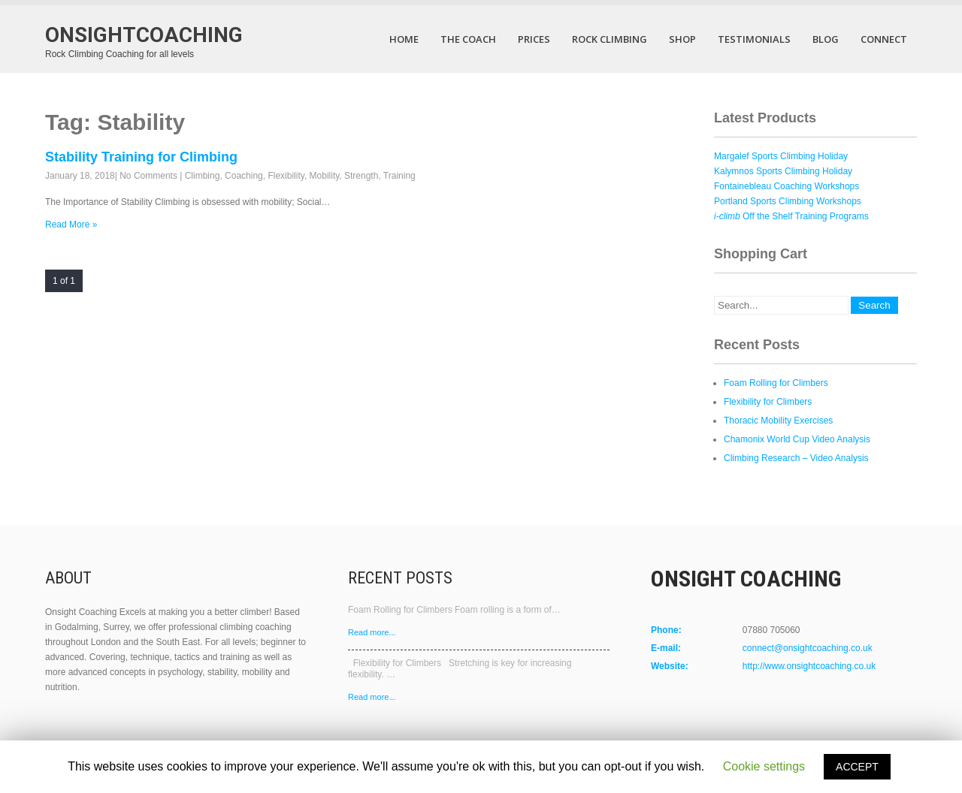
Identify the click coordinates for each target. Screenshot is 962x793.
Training (399, 175)
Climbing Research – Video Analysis (796, 458)
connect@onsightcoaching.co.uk (808, 648)
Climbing (202, 175)
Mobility (325, 175)
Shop (682, 39)
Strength (361, 175)
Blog (825, 39)
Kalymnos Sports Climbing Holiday (783, 171)
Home (404, 39)
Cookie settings (764, 766)
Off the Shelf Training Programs (791, 216)
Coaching (244, 175)
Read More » (71, 224)
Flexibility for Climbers (768, 401)
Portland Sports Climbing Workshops (787, 201)
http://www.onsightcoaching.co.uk (809, 666)
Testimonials (754, 39)
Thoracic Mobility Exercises (778, 420)
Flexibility (286, 175)
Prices (534, 39)
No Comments (148, 175)
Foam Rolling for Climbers (776, 383)
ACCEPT (857, 767)
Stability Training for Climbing (141, 156)
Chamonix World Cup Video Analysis (797, 439)
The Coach (468, 39)
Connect (884, 39)
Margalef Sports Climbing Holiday (781, 156)
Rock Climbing (609, 39)
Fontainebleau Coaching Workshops (786, 186)
